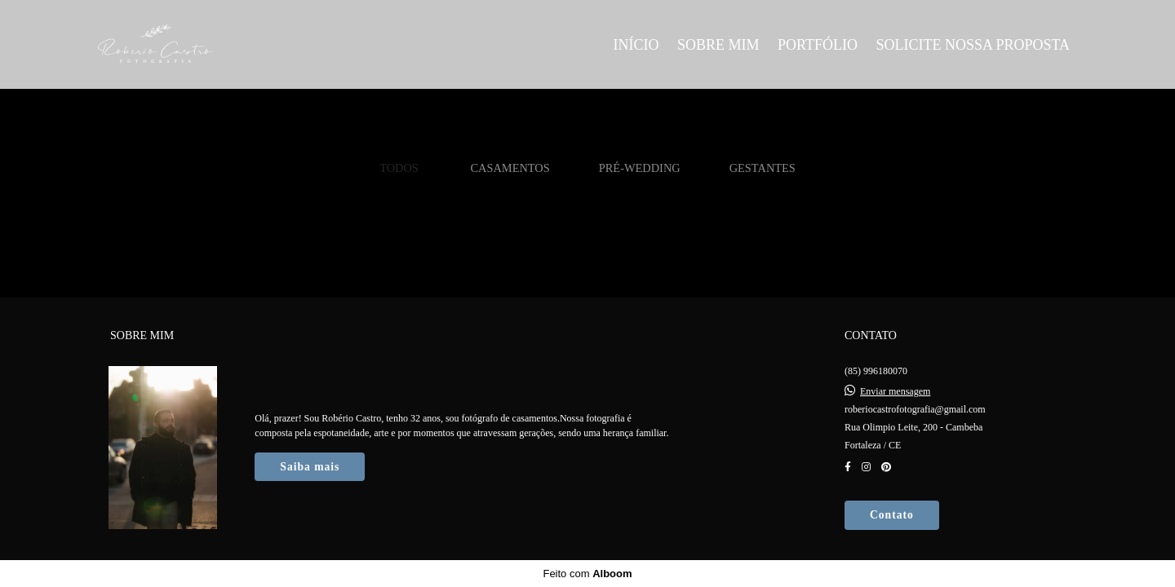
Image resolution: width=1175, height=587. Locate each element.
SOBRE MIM (718, 45)
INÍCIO (635, 45)
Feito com (587, 573)
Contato (892, 515)
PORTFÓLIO (818, 45)
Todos (399, 167)
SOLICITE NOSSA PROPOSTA (973, 45)
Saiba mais (309, 467)
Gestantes (762, 167)
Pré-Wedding (640, 167)
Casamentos (509, 167)
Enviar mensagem (895, 391)
